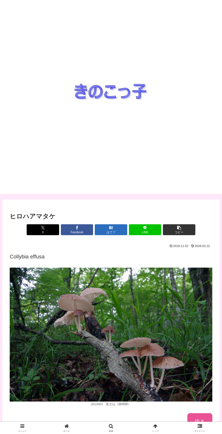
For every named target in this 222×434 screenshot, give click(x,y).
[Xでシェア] (43, 229)
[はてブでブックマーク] (111, 229)
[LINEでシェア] (145, 229)
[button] (179, 229)
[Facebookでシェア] (77, 229)
